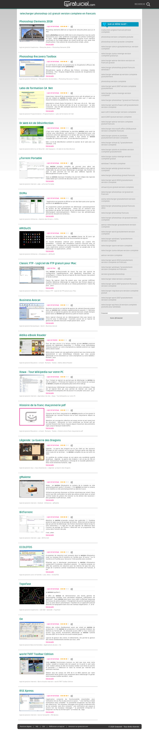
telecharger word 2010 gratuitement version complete (117, 181)
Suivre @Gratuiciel (116, 318)
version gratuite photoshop (113, 274)
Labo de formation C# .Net (36, 88)
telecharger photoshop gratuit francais (118, 175)
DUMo (23, 193)
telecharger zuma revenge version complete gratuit (116, 158)
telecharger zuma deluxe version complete (119, 251)
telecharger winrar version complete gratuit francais (117, 123)
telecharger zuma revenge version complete (116, 94)
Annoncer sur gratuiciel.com (78, 726)
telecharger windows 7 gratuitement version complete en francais (116, 268)
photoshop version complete (113, 81)
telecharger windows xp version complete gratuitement (119, 76)
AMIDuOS (25, 228)
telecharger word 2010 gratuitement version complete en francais (117, 261)
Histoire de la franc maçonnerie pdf (42, 405)
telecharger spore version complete (116, 246)
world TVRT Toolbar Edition (36, 654)
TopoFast (25, 584)
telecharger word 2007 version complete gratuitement (118, 87)
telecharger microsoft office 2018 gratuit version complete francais (118, 130)
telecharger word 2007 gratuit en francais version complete (119, 285)
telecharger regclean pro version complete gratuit (119, 292)
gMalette (25, 477)
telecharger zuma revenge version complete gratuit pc (116, 55)
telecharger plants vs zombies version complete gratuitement (117, 151)
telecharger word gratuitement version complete (118, 233)
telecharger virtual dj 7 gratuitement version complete (117, 144)
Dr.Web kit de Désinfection (36, 123)
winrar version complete (111, 255)
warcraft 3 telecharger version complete (118, 112)
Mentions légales (26, 726)
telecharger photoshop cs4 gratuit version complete (119, 219)
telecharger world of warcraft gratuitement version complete (119, 106)
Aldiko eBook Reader (32, 335)
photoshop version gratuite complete (117, 42)
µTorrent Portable (30, 158)
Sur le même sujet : (118, 24)
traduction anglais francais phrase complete (116, 31)
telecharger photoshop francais (115, 213)
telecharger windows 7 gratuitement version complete (116, 240)
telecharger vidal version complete (116, 279)
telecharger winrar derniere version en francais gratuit (118, 62)
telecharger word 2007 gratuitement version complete (117, 299)
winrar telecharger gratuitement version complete (118, 226)
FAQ (37, 726)
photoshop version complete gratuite (117, 37)
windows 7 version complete (113, 164)
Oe (21, 619)
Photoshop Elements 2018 (36, 21)
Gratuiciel (104, 313)
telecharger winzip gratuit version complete (115, 169)
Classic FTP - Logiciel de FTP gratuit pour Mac (47, 263)
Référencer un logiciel (56, 726)
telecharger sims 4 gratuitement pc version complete (119, 48)
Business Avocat (29, 300)
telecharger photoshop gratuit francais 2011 (118, 207)
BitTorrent (26, 512)
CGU (43, 726)
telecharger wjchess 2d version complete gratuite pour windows (119, 306)
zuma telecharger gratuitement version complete (118, 200)
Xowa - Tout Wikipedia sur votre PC (41, 372)
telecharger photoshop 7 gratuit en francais (120, 100)
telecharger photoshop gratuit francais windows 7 (118, 69)
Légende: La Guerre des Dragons (40, 440)
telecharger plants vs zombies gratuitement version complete (114, 137)
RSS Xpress (26, 690)
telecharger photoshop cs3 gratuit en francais (117, 193)
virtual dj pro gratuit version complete (117, 187)
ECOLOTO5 (25, 547)
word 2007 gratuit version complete (116, 117)
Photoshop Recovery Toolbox (37, 56)
